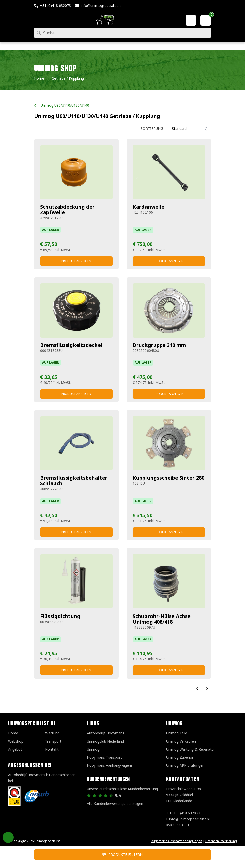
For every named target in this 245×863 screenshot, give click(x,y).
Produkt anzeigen (76, 261)
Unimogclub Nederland (105, 741)
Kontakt (52, 749)
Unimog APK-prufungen (185, 765)
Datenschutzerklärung (221, 841)
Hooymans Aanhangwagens (110, 765)
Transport (53, 741)
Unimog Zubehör (179, 757)
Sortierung (152, 128)
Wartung (52, 733)
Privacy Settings (8, 837)
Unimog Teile (176, 733)
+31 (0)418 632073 (55, 5)
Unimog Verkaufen (181, 741)
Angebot (15, 749)
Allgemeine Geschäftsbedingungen (176, 841)
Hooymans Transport (104, 757)
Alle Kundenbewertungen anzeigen (115, 803)
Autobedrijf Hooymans (105, 733)
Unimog (93, 749)
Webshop (15, 741)
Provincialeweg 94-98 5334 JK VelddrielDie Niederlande (183, 794)
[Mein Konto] (191, 20)
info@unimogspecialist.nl (101, 5)
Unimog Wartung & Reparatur (190, 749)
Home (13, 733)
